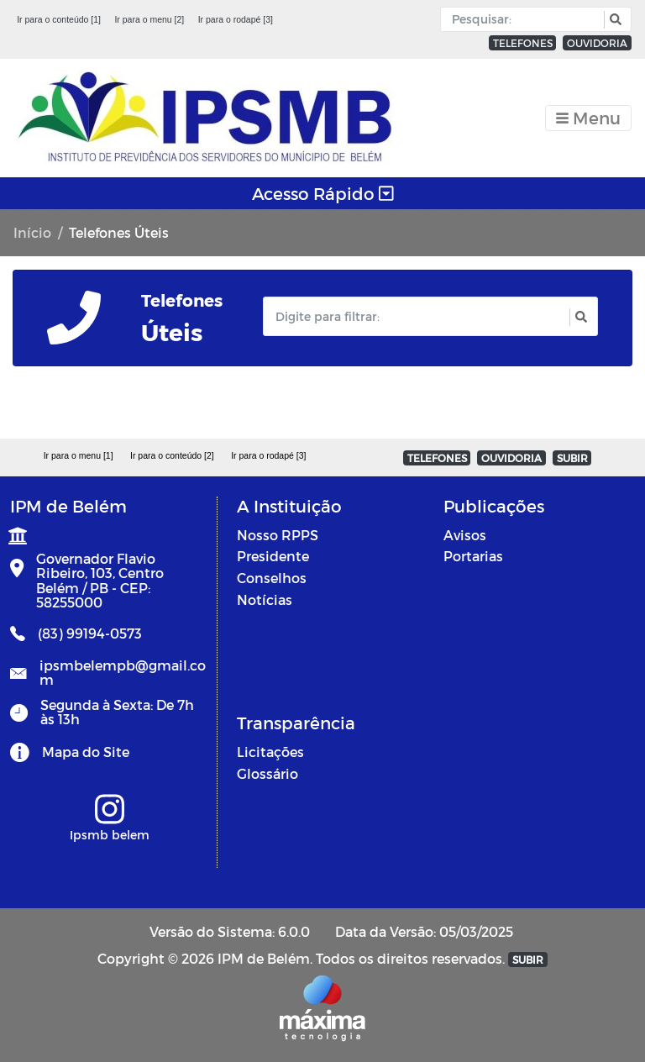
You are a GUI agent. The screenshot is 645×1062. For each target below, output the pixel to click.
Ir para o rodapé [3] (235, 19)
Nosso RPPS (277, 535)
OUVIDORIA (597, 43)
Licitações (270, 752)
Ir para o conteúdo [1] (59, 19)
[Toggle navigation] (588, 118)
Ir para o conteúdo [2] (172, 455)
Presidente (273, 556)
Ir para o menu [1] (78, 455)
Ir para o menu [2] (149, 19)
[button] (613, 20)
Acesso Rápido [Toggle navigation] (323, 193)
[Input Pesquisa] (526, 19)
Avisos (464, 535)
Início (32, 232)
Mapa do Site (85, 752)
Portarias (473, 556)
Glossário (267, 773)
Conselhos (272, 578)
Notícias (264, 599)
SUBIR (572, 458)
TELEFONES (523, 43)
